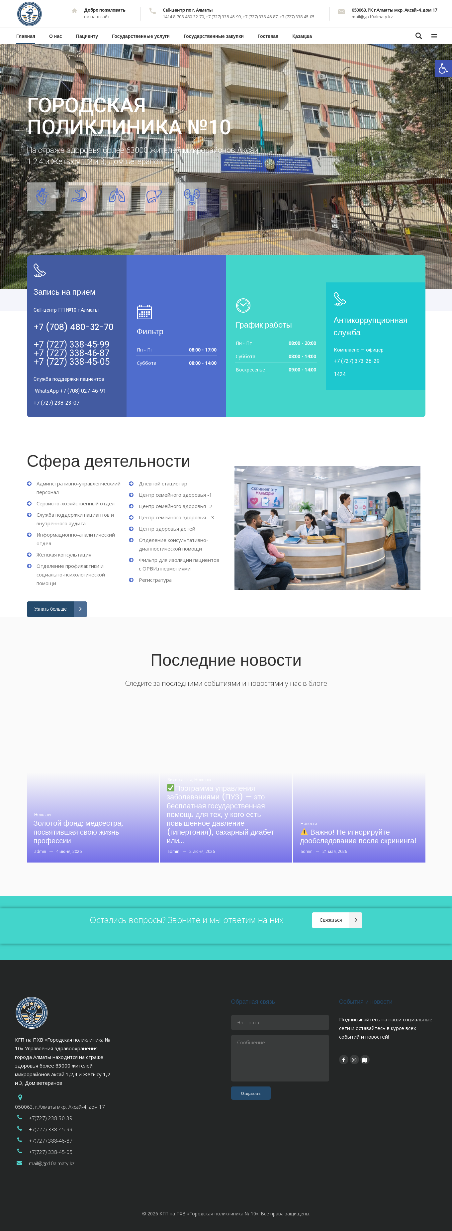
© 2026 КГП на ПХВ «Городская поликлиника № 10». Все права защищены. (226, 1213)
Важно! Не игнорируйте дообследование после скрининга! (358, 837)
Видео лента (180, 779)
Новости (42, 814)
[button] (443, 68)
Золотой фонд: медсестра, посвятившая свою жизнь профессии (78, 832)
